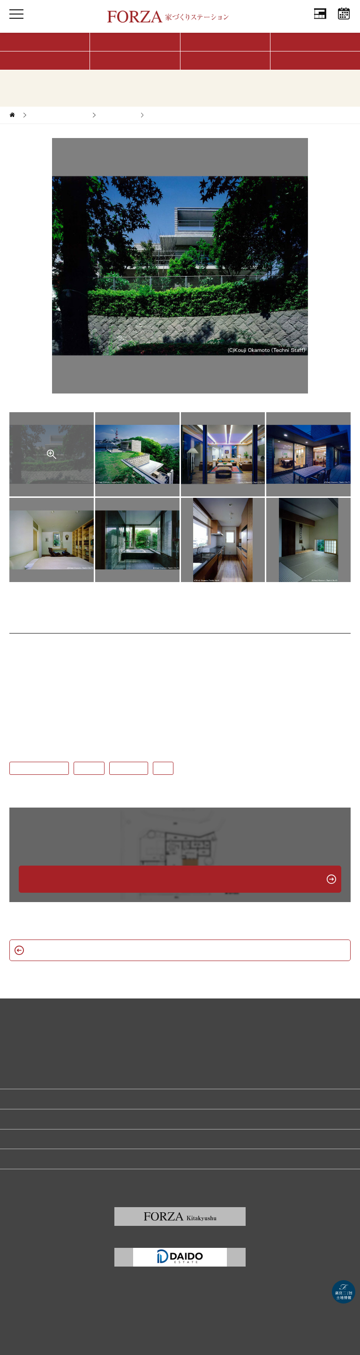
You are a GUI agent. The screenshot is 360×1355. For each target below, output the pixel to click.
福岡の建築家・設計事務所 (43, 1158)
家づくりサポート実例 (58, 115)
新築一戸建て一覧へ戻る (180, 950)
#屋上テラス (128, 768)
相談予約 (343, 23)
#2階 (163, 768)
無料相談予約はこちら (180, 879)
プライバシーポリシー (37, 1139)
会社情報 (320, 23)
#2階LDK (89, 768)
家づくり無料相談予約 (37, 1098)
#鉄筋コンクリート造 (39, 768)
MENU (16, 23)
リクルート (23, 1118)
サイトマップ (26, 1178)
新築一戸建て (117, 115)
